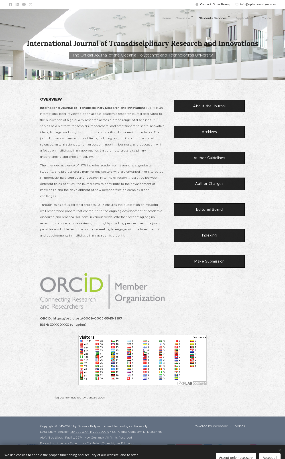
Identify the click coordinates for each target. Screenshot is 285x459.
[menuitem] (231, 18)
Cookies (238, 426)
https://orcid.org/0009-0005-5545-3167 (87, 318)
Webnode (220, 426)
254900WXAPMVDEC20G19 (89, 431)
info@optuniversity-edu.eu (258, 4)
